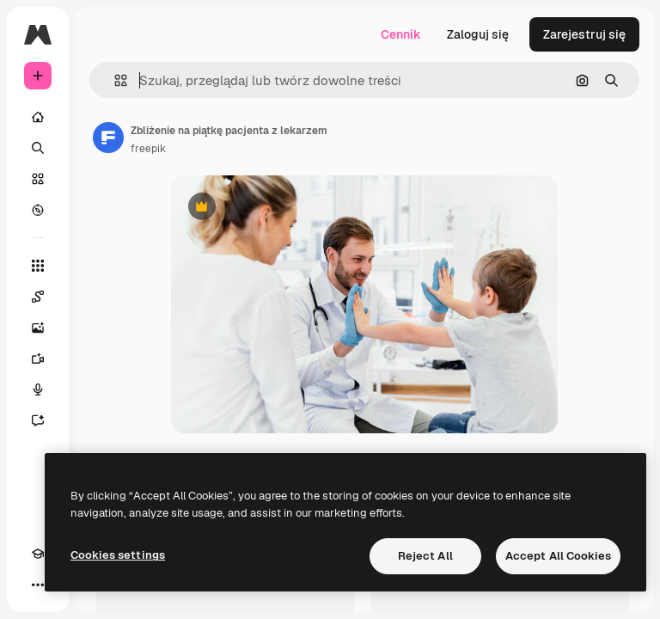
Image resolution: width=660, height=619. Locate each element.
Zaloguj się (478, 34)
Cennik (401, 34)
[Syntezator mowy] (38, 389)
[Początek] (38, 117)
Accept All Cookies (558, 556)
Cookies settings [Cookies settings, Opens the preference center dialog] (117, 555)
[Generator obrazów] (38, 327)
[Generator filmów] (38, 358)
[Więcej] (38, 584)
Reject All (425, 556)
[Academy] (38, 553)
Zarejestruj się (584, 34)
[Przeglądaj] (38, 210)
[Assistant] (38, 420)
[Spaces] (38, 296)
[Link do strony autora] (108, 137)
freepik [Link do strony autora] (148, 149)
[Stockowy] (38, 179)
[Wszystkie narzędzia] (38, 265)
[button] (114, 80)
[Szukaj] (38, 148)
